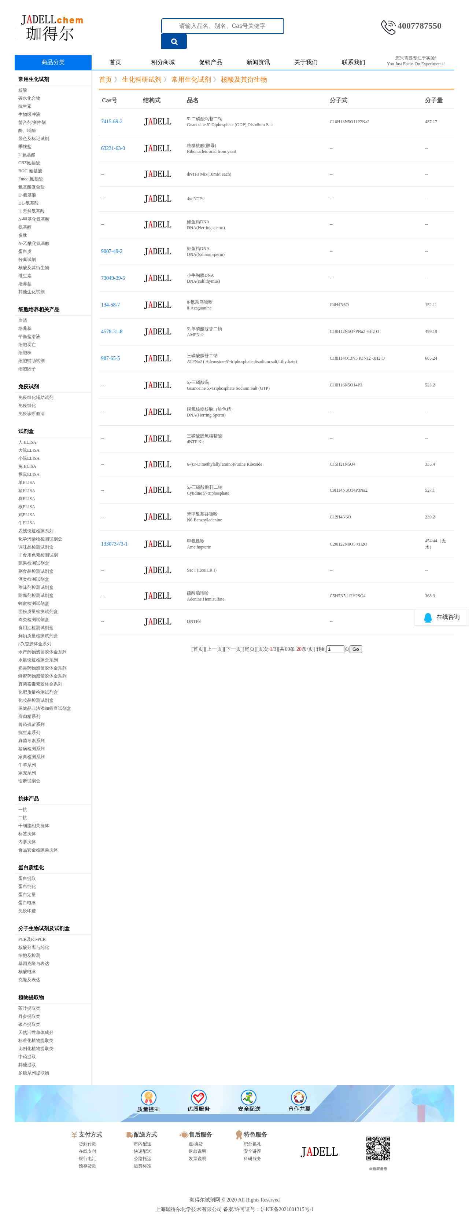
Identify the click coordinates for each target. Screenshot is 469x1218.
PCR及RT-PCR (32, 939)
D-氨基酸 (27, 195)
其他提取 (27, 1064)
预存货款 (87, 1166)
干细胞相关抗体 (33, 825)
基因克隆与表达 (33, 963)
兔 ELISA (27, 466)
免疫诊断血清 (31, 413)
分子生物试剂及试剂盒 (44, 928)
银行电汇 (87, 1158)
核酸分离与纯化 (33, 947)
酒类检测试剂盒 (33, 579)
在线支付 (87, 1151)
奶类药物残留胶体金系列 (42, 668)
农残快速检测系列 (35, 530)
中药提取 (27, 1056)
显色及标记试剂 (33, 138)
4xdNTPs (195, 198)
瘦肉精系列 (29, 716)
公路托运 (142, 1158)
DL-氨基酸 (28, 203)
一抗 (22, 809)
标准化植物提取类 (35, 1040)
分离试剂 (27, 259)
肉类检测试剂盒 (33, 619)
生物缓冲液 (29, 114)
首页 (115, 62)
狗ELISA (26, 498)
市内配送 (142, 1144)
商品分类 (53, 62)
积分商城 (163, 62)
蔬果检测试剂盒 (33, 563)
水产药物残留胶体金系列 (42, 651)
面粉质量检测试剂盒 (38, 611)
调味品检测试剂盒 (35, 547)
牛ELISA (26, 522)
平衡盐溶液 (29, 336)
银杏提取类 (29, 1024)
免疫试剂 (28, 386)
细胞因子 (27, 368)
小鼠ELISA (29, 458)
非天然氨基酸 (31, 211)
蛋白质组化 (31, 867)
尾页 (249, 649)
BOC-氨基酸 (30, 170)
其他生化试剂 (31, 291)
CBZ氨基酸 (29, 162)
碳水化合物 (29, 98)
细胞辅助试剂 (31, 360)
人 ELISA (27, 442)
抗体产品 (28, 798)
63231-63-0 (113, 148)
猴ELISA (26, 506)
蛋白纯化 (27, 886)
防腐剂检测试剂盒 (35, 595)
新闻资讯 (258, 62)
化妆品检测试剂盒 (35, 700)
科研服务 (252, 1158)
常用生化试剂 (33, 79)
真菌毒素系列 (31, 740)
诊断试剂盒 (29, 781)
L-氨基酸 (27, 154)
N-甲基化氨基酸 (33, 219)
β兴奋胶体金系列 (34, 643)
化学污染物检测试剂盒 (40, 539)
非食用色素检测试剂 (38, 555)
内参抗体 (27, 841)
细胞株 (25, 352)
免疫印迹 (27, 910)
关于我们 (306, 62)
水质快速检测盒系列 (38, 660)
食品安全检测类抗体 (38, 849)
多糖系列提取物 (33, 1072)
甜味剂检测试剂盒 (35, 587)
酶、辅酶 (27, 130)
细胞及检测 (29, 955)
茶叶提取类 (29, 1008)
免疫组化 (27, 405)
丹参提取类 (29, 1016)
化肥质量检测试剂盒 (38, 692)
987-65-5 (110, 358)
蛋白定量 (27, 894)
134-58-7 (110, 305)
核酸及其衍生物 (33, 267)
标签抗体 (27, 833)
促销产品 (210, 62)
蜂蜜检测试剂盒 (33, 603)
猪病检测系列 (31, 748)
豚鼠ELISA (29, 474)
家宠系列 (27, 772)
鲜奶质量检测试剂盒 (38, 635)
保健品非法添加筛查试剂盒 (44, 708)
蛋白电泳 (27, 902)
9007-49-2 (111, 251)
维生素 (25, 275)
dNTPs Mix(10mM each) (209, 174)
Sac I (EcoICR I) (202, 570)
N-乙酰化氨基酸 (33, 243)
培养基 (25, 283)
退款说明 (197, 1151)
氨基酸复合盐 (31, 187)
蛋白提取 (27, 878)
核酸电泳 (27, 971)
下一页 (233, 649)
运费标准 (142, 1166)
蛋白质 (25, 251)
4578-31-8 (111, 331)
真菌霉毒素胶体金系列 (40, 684)
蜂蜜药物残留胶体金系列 (42, 676)
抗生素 (25, 106)
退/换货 (196, 1144)
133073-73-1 (114, 544)
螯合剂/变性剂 (32, 122)
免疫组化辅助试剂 (35, 397)
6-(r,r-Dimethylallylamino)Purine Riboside (224, 464)
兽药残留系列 (31, 724)
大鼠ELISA (29, 450)
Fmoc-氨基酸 (30, 178)
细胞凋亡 (27, 344)
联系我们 (353, 62)
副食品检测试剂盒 (35, 571)
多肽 (22, 235)
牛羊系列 (27, 764)
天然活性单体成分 (35, 1032)
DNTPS (194, 621)
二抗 (22, 817)
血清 (22, 320)
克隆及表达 (29, 979)
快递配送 (142, 1151)
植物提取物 (31, 997)
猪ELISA (26, 490)
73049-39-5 (113, 278)
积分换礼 (252, 1144)
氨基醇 (25, 227)
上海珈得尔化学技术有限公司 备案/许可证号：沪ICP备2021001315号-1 (234, 1209)
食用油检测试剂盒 (35, 627)
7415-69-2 (111, 121)
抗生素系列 (29, 732)
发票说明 (197, 1158)
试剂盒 (26, 431)
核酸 (22, 90)
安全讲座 (252, 1151)
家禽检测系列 (31, 756)
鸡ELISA (26, 514)
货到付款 (87, 1144)
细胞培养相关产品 (38, 309)
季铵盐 (25, 146)
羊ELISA (26, 482)
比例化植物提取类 (35, 1048)
